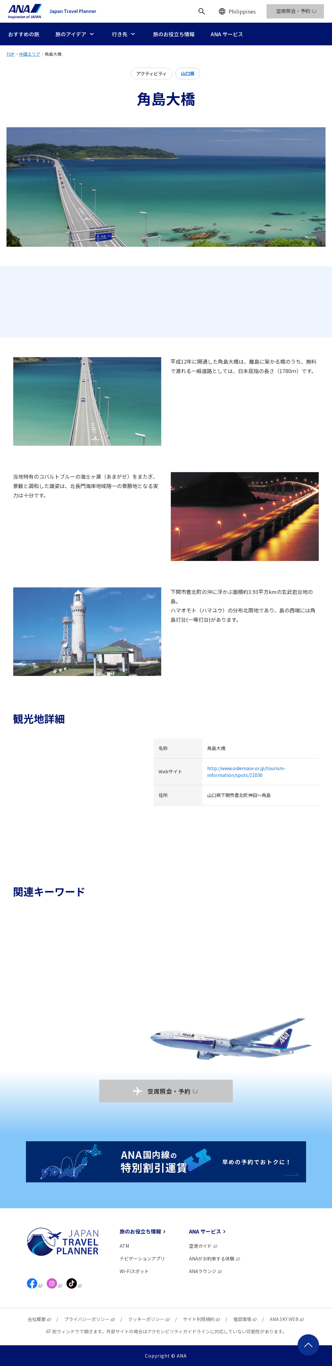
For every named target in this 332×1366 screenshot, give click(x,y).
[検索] (201, 11)
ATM (124, 1246)
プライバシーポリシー (89, 1319)
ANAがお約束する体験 (215, 1258)
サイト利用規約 (201, 1319)
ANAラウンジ (205, 1271)
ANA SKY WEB (287, 1319)
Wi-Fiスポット (134, 1271)
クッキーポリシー (149, 1319)
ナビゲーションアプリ (142, 1258)
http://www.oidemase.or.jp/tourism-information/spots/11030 (246, 771)
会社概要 (40, 1319)
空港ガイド (203, 1246)
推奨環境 (245, 1319)
